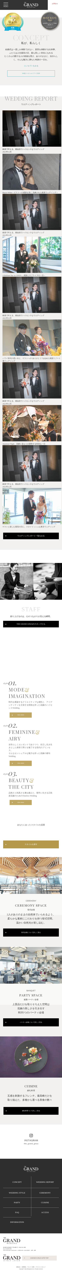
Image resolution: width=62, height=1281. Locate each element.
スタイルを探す (31, 856)
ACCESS (45, 1223)
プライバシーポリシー (41, 1278)
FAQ (17, 1223)
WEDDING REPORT (45, 1193)
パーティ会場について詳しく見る (31, 1033)
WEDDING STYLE (17, 1204)
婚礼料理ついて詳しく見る (31, 1122)
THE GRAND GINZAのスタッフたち (31, 632)
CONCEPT (17, 1193)
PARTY (17, 1214)
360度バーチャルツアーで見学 (31, 74)
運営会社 (18, 1278)
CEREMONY (45, 1204)
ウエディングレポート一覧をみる (31, 543)
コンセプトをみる (31, 66)
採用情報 (24, 1278)
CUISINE (45, 1214)
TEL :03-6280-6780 (7, 1260)
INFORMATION (17, 1233)
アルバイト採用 (30, 1278)
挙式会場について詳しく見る (31, 942)
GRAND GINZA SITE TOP (39, 1269)
